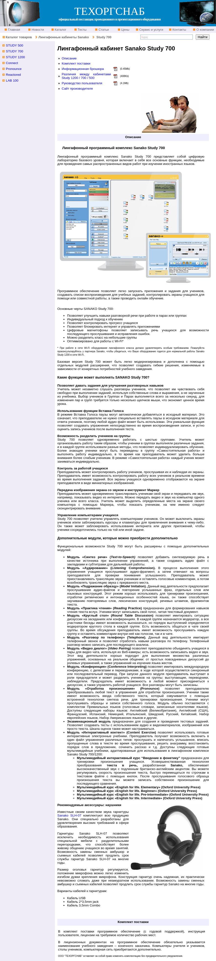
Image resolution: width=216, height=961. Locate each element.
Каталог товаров (19, 37)
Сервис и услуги (150, 29)
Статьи (103, 29)
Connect (12, 63)
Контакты (179, 29)
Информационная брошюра (83, 69)
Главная (13, 29)
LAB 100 (12, 80)
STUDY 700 (14, 51)
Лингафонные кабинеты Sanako (64, 37)
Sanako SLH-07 (69, 815)
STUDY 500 (14, 45)
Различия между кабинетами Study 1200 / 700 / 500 (86, 76)
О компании (204, 29)
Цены (124, 29)
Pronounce (13, 69)
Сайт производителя (77, 88)
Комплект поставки (76, 63)
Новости (37, 29)
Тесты (82, 29)
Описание (69, 58)
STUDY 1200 (15, 57)
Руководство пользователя (82, 83)
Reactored (13, 74)
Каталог (60, 29)
